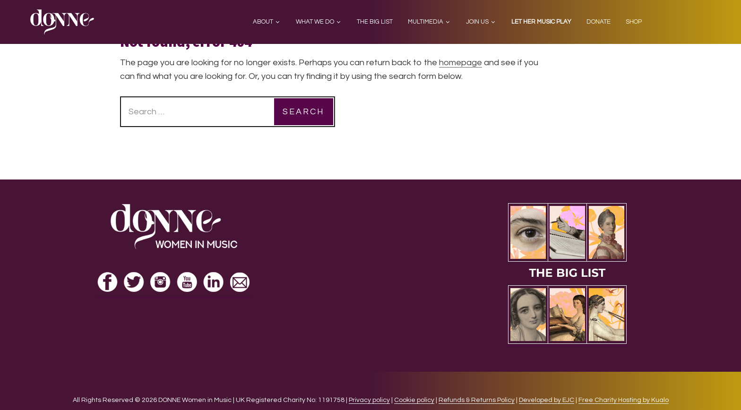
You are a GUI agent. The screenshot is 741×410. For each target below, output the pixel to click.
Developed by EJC (546, 400)
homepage (460, 62)
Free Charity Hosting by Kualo (623, 400)
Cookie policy (414, 400)
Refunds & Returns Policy (477, 400)
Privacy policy (369, 400)
